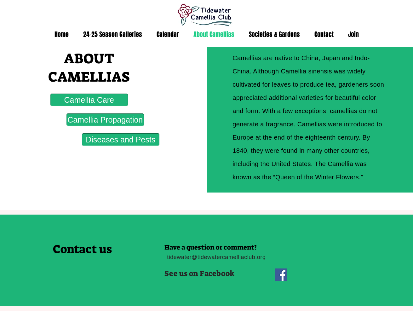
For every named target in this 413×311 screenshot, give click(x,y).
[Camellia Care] (89, 100)
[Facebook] (281, 274)
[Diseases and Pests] (120, 139)
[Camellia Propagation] (105, 119)
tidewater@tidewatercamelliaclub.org (216, 257)
